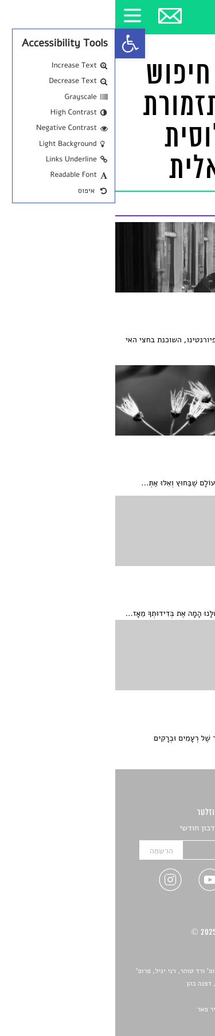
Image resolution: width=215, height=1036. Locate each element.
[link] (15, 43)
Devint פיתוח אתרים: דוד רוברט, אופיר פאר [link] (143, 1009)
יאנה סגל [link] (172, 997)
